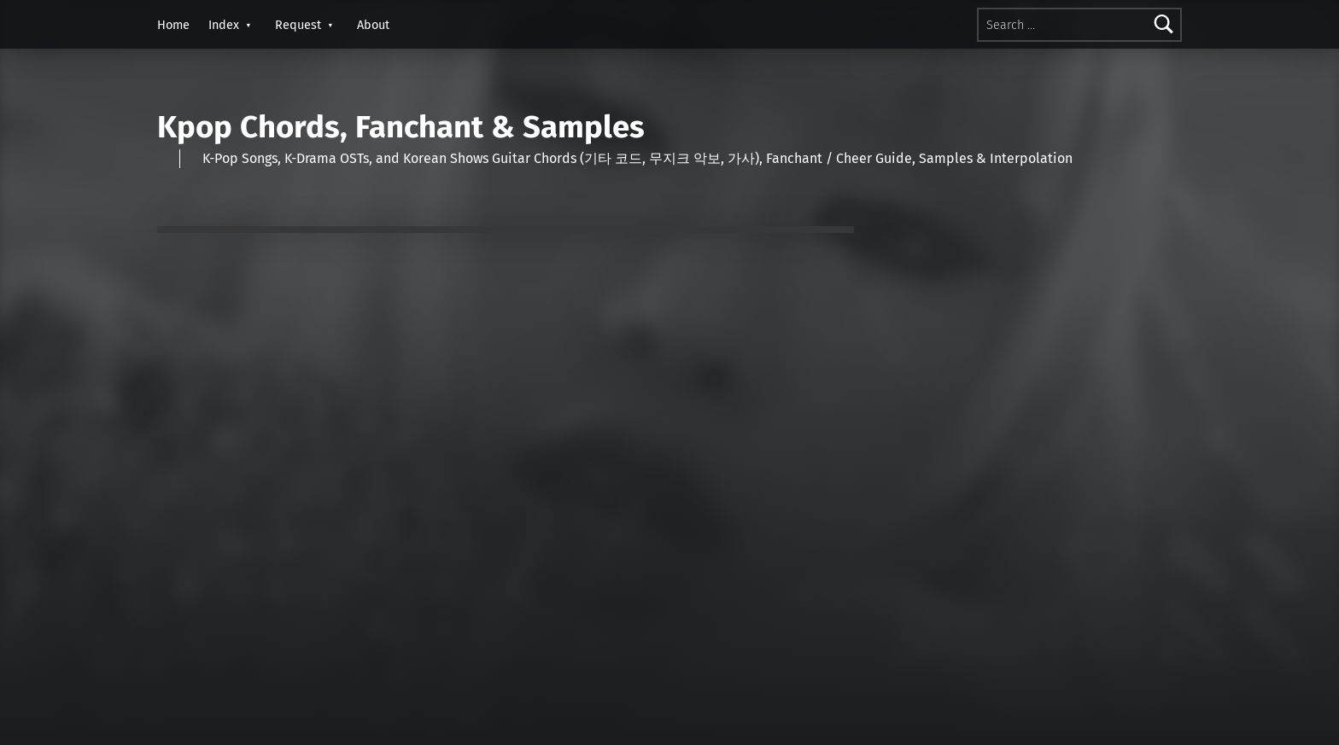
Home (173, 24)
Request (298, 24)
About (373, 24)
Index (223, 24)
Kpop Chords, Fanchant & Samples (401, 127)
